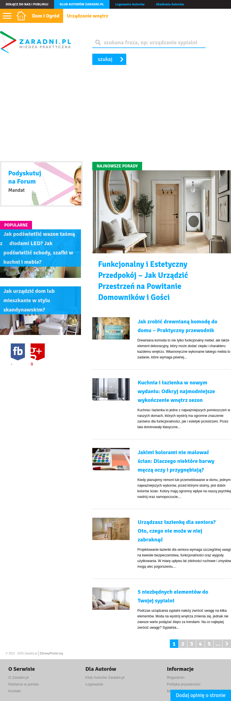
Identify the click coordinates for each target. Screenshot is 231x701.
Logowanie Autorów (130, 4)
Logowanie (94, 684)
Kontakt (14, 691)
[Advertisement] (115, 113)
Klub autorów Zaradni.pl (82, 4)
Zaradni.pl (30, 653)
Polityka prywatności (183, 684)
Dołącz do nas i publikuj (27, 4)
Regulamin (176, 677)
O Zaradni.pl (18, 677)
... (217, 643)
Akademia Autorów (170, 4)
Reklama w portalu (23, 684)
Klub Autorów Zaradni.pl (105, 677)
